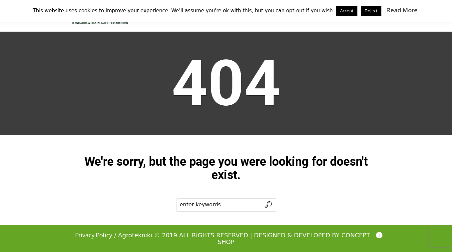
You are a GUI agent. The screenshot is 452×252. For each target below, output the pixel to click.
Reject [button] (371, 10)
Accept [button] (346, 10)
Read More (402, 10)
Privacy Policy (93, 235)
